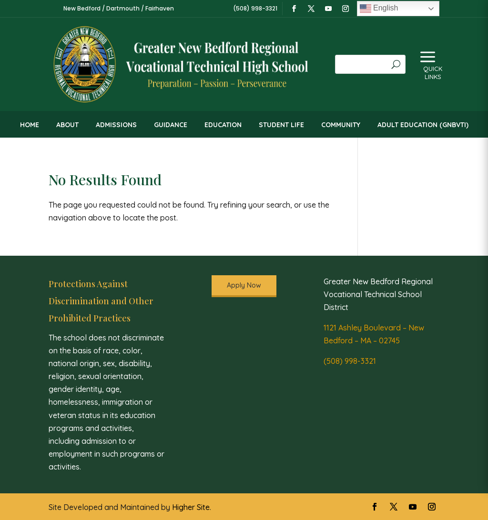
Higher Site (191, 507)
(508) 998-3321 (350, 361)
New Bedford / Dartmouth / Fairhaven (118, 8)
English (379, 8)
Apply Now (244, 285)
